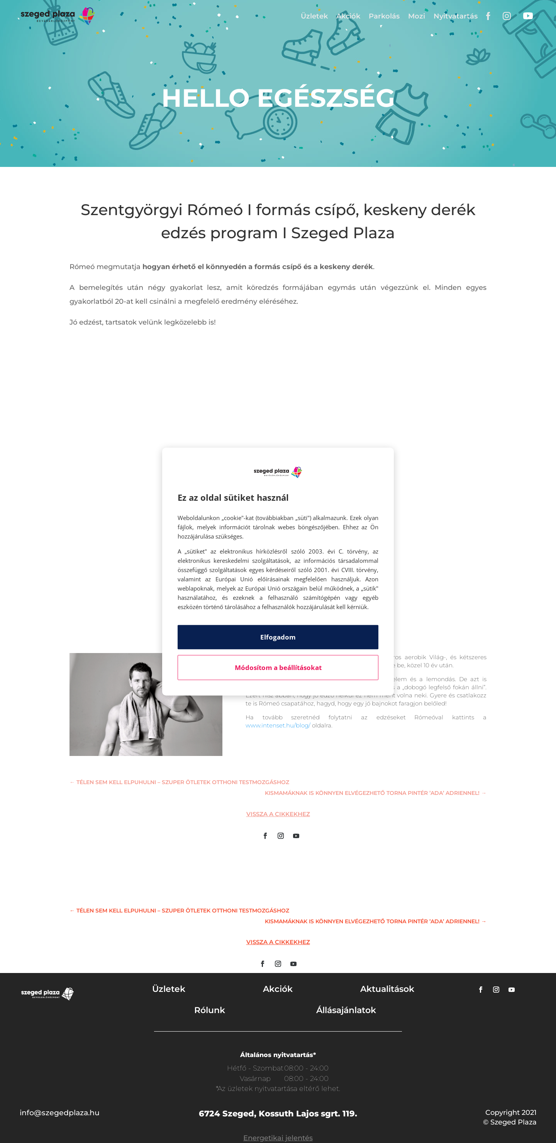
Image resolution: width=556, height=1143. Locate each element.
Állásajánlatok (346, 1010)
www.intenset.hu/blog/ (278, 725)
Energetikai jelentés (278, 1138)
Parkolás (384, 16)
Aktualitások (387, 989)
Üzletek (314, 16)
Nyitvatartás (456, 16)
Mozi (416, 16)
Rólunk (209, 1010)
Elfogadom (278, 637)
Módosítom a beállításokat (278, 667)
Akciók (348, 16)
